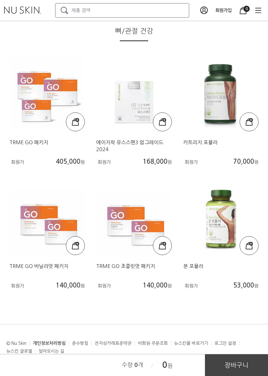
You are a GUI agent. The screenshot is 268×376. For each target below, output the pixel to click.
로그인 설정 (225, 343)
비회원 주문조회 (153, 343)
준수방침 (80, 343)
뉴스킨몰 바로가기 (191, 343)
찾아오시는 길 (51, 351)
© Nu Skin (16, 343)
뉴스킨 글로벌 (19, 351)
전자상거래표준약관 (113, 343)
